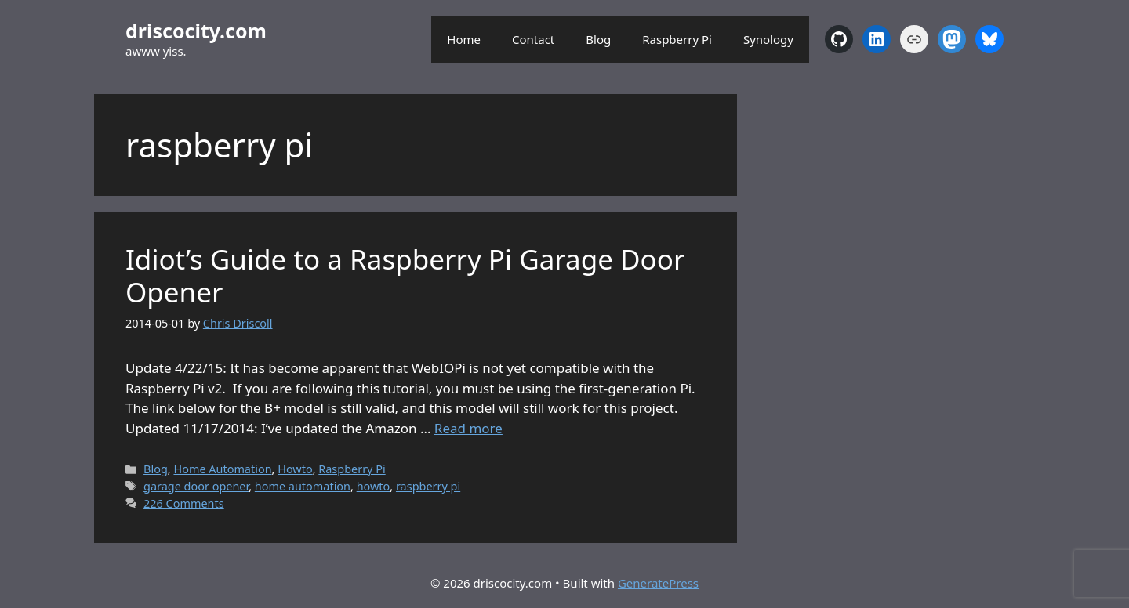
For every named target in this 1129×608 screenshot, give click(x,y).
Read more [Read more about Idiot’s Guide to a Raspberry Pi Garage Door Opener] (468, 428)
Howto (295, 468)
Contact (533, 39)
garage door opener (196, 486)
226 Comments (183, 503)
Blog (598, 39)
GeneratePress (658, 583)
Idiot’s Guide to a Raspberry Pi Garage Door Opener (404, 275)
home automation (302, 486)
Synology (768, 39)
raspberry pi (428, 486)
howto (373, 486)
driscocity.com (196, 30)
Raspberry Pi (677, 39)
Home (464, 39)
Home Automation (222, 468)
